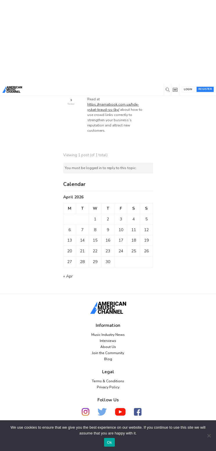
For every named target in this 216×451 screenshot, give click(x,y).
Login (188, 89)
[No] (209, 436)
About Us (108, 347)
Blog (108, 359)
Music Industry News (108, 334)
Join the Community (108, 353)
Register (205, 89)
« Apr (68, 276)
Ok (109, 442)
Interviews (108, 340)
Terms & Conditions (108, 381)
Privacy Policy (108, 387)
